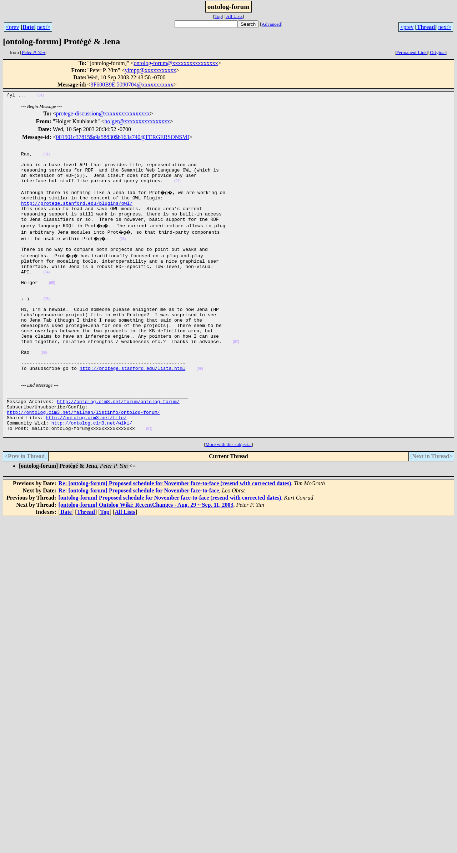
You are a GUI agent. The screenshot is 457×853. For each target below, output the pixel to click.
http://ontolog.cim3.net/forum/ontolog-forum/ (118, 443)
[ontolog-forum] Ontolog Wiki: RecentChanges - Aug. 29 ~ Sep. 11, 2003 (146, 553)
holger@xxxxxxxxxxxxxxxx (137, 122)
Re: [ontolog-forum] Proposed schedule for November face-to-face (139, 539)
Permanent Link (411, 52)
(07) (236, 376)
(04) (46, 292)
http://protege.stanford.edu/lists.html (132, 408)
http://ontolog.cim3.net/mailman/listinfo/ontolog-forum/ (83, 456)
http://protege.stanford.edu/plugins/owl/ (76, 215)
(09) (199, 408)
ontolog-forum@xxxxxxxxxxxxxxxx (176, 63)
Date (28, 27)
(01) (40, 96)
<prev (12, 27)
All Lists (234, 16)
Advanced (271, 24)
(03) (124, 254)
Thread (426, 27)
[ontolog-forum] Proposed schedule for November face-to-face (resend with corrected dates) (170, 546)
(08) (44, 389)
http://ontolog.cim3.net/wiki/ (91, 469)
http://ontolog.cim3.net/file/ (86, 462)
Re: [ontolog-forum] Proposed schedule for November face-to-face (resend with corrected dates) (175, 532)
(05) (52, 305)
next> (43, 27)
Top (218, 16)
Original (438, 52)
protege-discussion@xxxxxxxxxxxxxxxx (103, 114)
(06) (46, 325)
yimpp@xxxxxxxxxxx (150, 70)
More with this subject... (228, 492)
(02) (177, 190)
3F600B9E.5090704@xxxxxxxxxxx (131, 84)
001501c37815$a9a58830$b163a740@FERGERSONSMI (122, 138)
